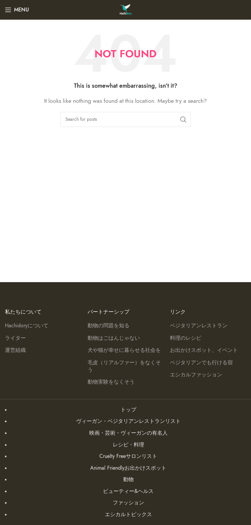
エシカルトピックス (128, 514)
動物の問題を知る (108, 325)
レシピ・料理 (128, 444)
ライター (15, 338)
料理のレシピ (185, 338)
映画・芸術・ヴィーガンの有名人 (128, 433)
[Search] (125, 119)
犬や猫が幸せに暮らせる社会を (124, 350)
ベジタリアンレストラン (198, 325)
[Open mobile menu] (17, 9)
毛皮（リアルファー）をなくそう (124, 366)
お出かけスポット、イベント (204, 350)
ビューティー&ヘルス (128, 491)
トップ (128, 409)
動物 (128, 479)
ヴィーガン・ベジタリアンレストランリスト (128, 421)
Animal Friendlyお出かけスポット (128, 468)
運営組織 (15, 350)
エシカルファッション (196, 374)
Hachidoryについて (26, 325)
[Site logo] (125, 9)
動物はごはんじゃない (114, 338)
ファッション (128, 502)
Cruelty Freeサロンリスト (128, 456)
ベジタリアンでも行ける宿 (201, 362)
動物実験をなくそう (111, 382)
